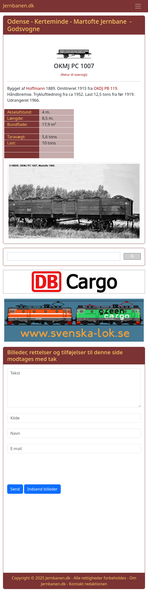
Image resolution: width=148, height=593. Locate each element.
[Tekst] (74, 387)
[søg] (63, 256)
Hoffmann (35, 88)
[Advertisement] (74, 534)
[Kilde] (74, 418)
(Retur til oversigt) (74, 74)
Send (15, 489)
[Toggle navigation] (138, 6)
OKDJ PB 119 (105, 88)
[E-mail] (74, 448)
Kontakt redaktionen (88, 584)
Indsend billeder (42, 489)
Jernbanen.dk (18, 5)
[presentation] (45, 468)
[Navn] (74, 433)
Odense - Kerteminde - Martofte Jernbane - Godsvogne (69, 25)
